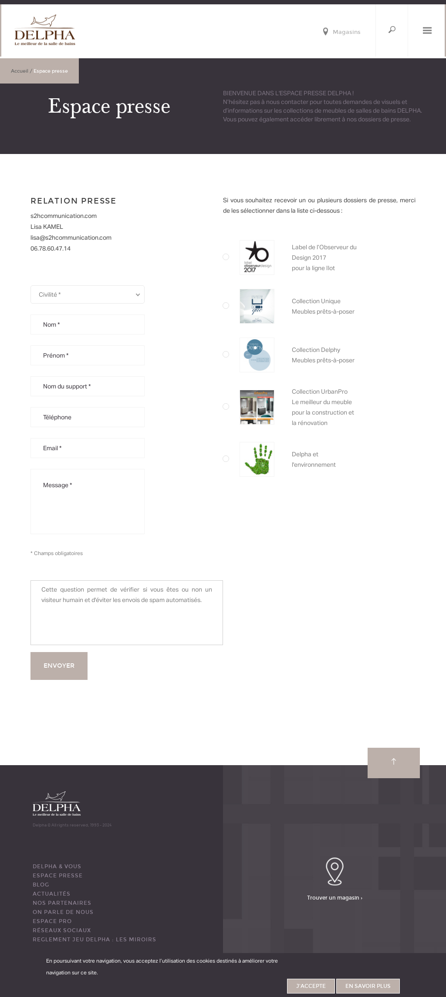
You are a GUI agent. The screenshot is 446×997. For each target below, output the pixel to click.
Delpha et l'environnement (336, 459)
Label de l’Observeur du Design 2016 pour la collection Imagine (336, 355)
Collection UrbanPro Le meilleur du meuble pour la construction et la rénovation (336, 407)
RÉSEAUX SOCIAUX (62, 930)
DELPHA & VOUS (57, 866)
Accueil (19, 71)
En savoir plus (368, 986)
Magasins (347, 32)
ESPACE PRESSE (58, 876)
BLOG (41, 885)
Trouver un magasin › (334, 898)
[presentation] (107, 624)
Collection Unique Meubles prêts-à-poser (336, 306)
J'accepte (311, 986)
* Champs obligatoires (56, 553)
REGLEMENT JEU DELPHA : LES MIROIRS (94, 940)
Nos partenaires (62, 903)
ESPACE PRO (52, 921)
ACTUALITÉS (52, 894)
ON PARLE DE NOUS (63, 912)
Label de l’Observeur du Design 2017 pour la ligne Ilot (336, 257)
